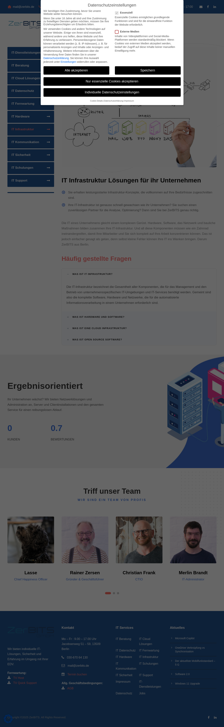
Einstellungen (68, 61)
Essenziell (125, 12)
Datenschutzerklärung (56, 57)
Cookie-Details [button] (96, 101)
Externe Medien (128, 31)
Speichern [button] (147, 70)
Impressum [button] (129, 101)
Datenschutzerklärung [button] (113, 101)
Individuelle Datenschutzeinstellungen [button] (112, 92)
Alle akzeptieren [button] (76, 70)
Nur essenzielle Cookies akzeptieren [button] (112, 81)
